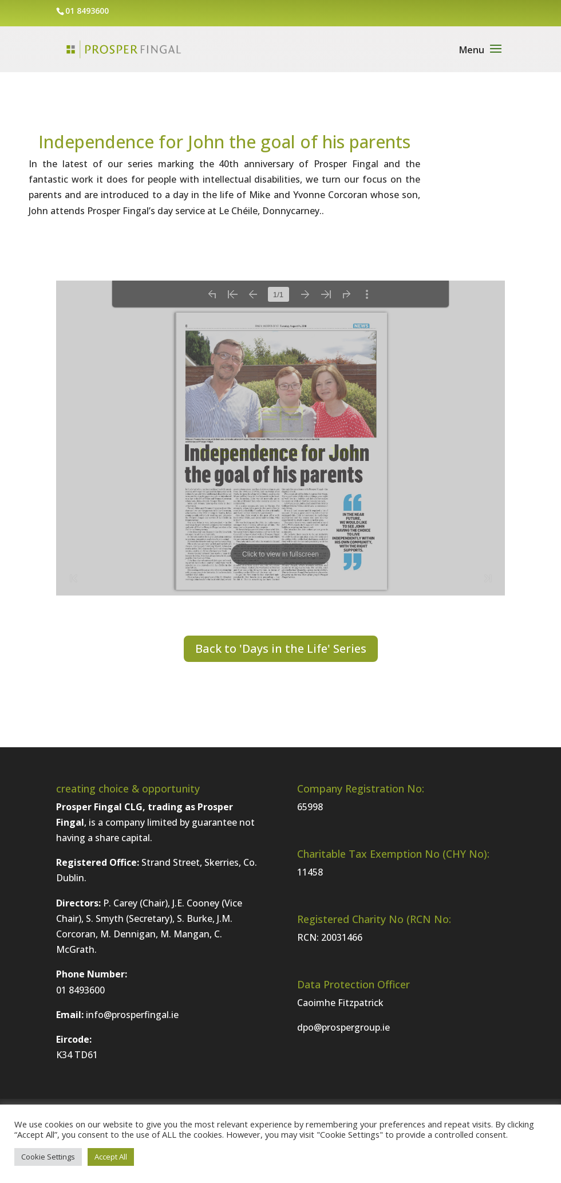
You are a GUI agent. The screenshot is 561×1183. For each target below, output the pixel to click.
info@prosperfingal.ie (132, 1014)
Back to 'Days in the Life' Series (280, 648)
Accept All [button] (110, 1157)
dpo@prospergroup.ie (343, 1027)
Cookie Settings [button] (48, 1157)
